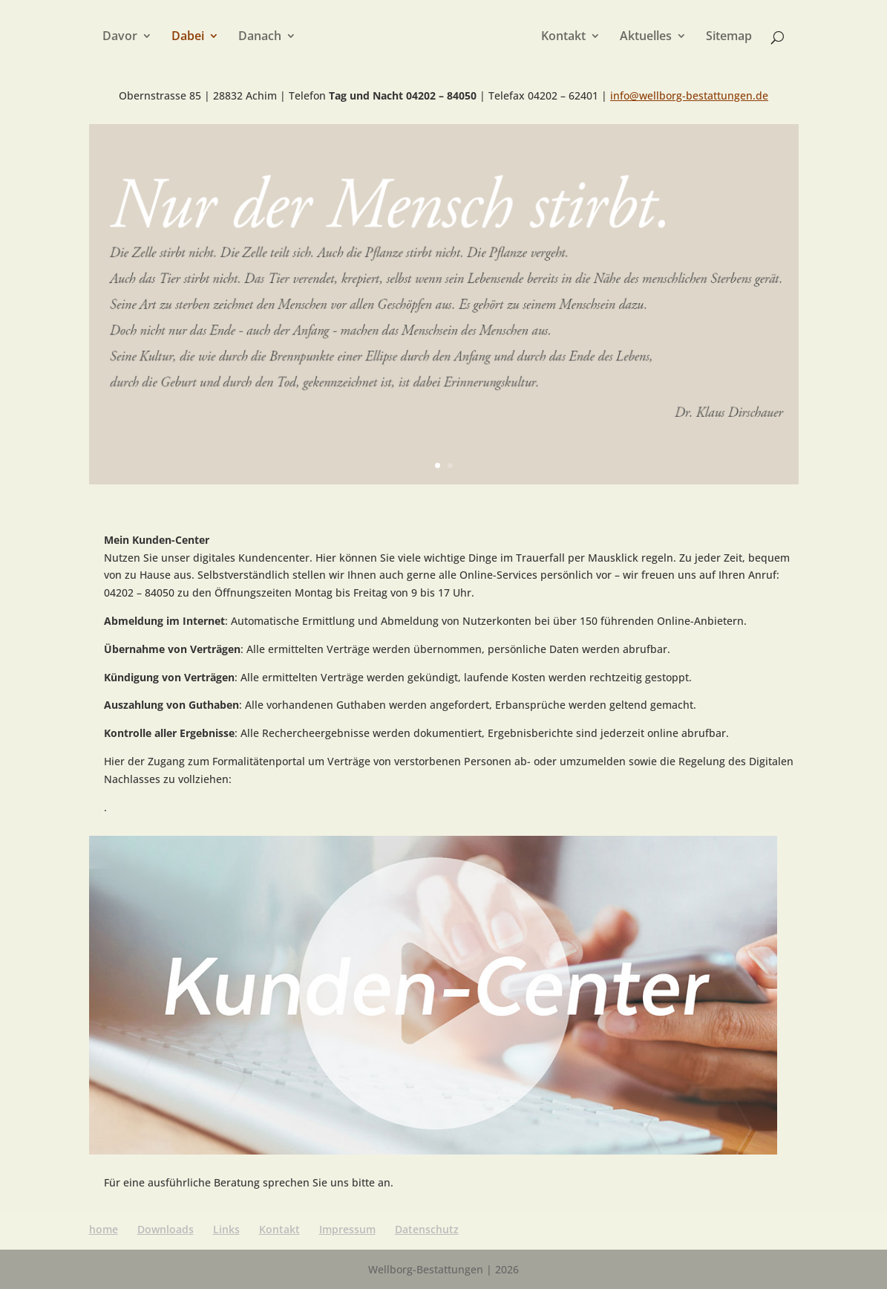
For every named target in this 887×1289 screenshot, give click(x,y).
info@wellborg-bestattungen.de (689, 95)
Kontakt (563, 37)
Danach (259, 37)
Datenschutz (427, 1229)
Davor (119, 37)
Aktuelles (646, 37)
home (103, 1229)
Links (226, 1229)
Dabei (187, 37)
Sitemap (729, 37)
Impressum (347, 1229)
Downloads (165, 1229)
